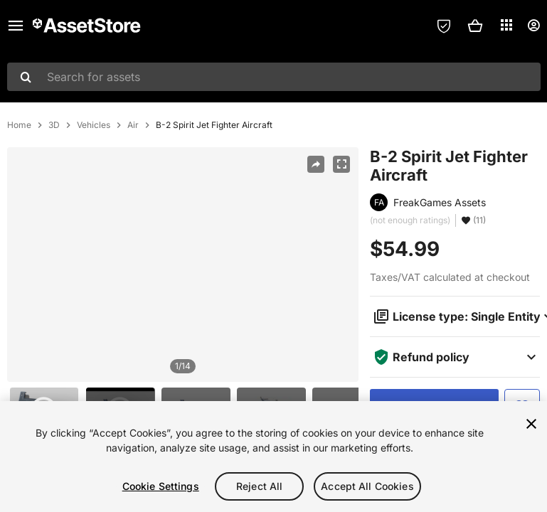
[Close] (531, 423)
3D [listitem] (54, 125)
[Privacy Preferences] (443, 25)
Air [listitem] (133, 125)
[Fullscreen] (341, 164)
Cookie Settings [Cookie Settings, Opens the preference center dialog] (160, 486)
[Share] (315, 164)
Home (19, 125)
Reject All (259, 486)
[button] (475, 25)
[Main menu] (15, 25)
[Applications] (506, 24)
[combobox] (274, 77)
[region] (183, 264)
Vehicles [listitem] (93, 125)
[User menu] (533, 25)
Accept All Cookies (367, 486)
